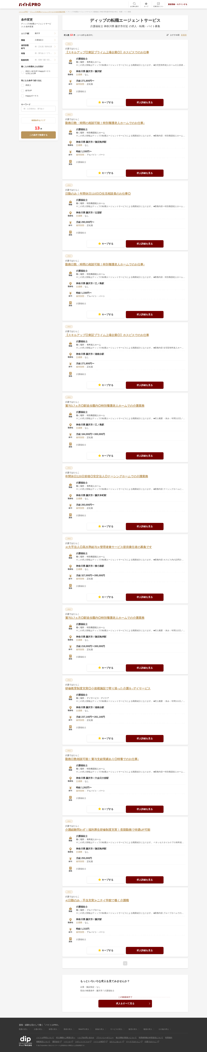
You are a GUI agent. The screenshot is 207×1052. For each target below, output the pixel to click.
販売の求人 (133, 1029)
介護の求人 (38, 1029)
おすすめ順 (175, 35)
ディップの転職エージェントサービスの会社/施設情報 (47, 12)
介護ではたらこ (151, 1042)
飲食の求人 (99, 1029)
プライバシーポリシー (105, 1038)
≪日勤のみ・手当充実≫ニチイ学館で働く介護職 (97, 900)
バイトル (67, 1042)
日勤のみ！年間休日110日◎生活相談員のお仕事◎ (98, 193)
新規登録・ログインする (177, 4)
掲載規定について (43, 1042)
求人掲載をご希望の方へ (65, 1038)
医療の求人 (23, 1029)
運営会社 (55, 1042)
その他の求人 (163, 1029)
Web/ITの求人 (83, 1029)
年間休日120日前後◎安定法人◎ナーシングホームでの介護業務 (106, 476)
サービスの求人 (116, 1029)
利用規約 (168, 1038)
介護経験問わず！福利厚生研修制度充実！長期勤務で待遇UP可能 (107, 829)
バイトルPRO (23, 12)
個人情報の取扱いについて (126, 1038)
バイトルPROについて (45, 1038)
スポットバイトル (82, 1042)
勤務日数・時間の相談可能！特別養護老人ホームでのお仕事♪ (105, 123)
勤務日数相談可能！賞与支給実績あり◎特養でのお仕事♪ (102, 759)
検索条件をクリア (38, 120)
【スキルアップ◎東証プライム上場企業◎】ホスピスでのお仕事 (107, 52)
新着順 (184, 35)
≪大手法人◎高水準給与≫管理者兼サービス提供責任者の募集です (108, 547)
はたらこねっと (116, 1042)
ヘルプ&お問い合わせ (85, 1038)
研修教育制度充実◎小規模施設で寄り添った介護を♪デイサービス (107, 688)
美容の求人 (68, 1029)
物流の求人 (148, 1029)
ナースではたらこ (133, 1042)
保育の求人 (53, 1029)
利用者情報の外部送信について (151, 1038)
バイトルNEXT (99, 1042)
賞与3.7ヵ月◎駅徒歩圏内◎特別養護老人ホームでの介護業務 (104, 405)
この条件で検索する (38, 135)
